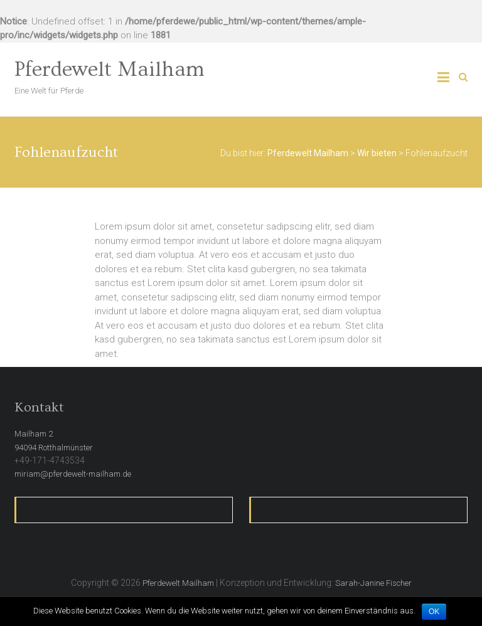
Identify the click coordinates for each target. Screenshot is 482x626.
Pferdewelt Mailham (109, 70)
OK (434, 611)
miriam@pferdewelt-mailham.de (72, 474)
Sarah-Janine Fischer (373, 583)
